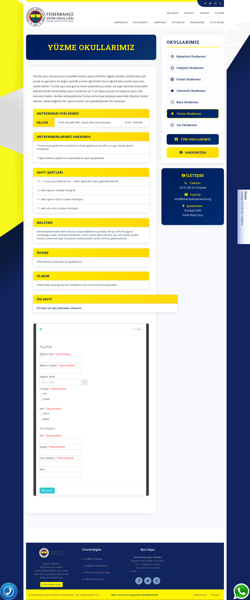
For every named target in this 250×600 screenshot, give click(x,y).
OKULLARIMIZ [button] (141, 22)
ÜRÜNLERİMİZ (197, 22)
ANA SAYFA (173, 13)
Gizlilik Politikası (93, 559)
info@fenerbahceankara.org (151, 571)
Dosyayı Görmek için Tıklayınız (242, 208)
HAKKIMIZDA (120, 22)
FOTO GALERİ (217, 22)
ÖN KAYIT (189, 13)
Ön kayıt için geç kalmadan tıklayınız (59, 308)
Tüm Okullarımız (193, 139)
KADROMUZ (160, 22)
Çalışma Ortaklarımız (96, 565)
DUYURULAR (178, 22)
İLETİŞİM (219, 13)
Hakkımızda (193, 153)
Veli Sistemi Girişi (52, 584)
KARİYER (204, 13)
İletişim (215, 594)
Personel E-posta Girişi (97, 572)
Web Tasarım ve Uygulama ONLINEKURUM (134, 594)
